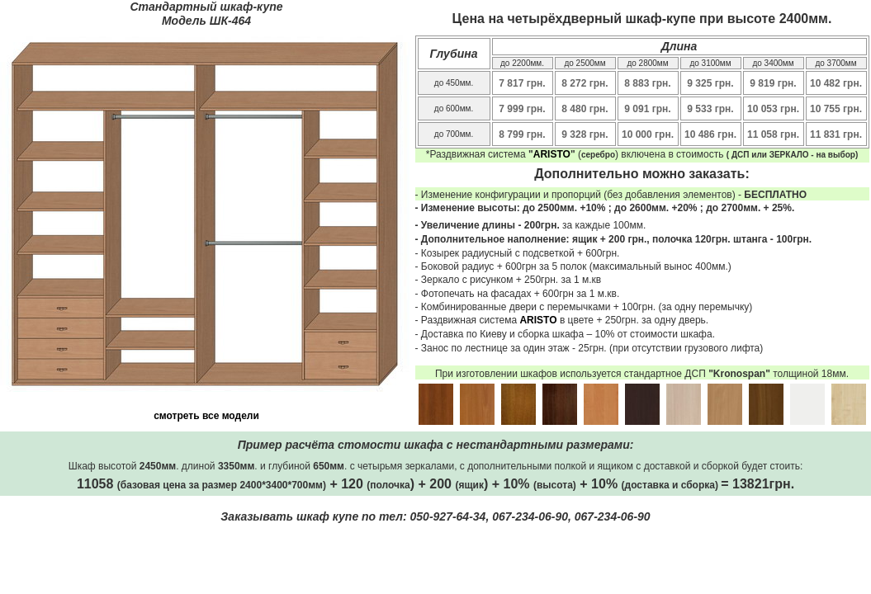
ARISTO (551, 154)
